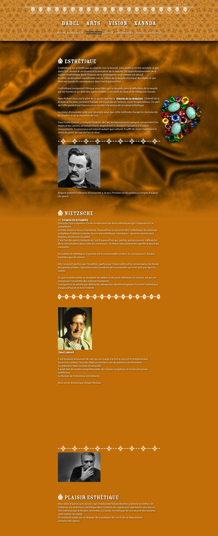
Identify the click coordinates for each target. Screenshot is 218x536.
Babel (71, 23)
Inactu (141, 32)
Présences (155, 32)
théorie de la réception (129, 98)
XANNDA (145, 23)
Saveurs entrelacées (69, 32)
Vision (117, 23)
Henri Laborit (66, 352)
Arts (94, 23)
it (191, 4)
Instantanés (125, 32)
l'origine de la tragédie (75, 219)
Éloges (108, 32)
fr (179, 4)
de (185, 4)
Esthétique (94, 32)
